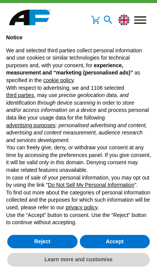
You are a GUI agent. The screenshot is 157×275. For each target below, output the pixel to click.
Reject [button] (42, 241)
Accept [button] (115, 241)
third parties (20, 95)
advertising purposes (30, 125)
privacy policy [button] (81, 207)
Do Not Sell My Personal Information (91, 185)
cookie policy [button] (58, 80)
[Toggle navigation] (108, 20)
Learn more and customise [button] (78, 259)
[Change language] (124, 20)
